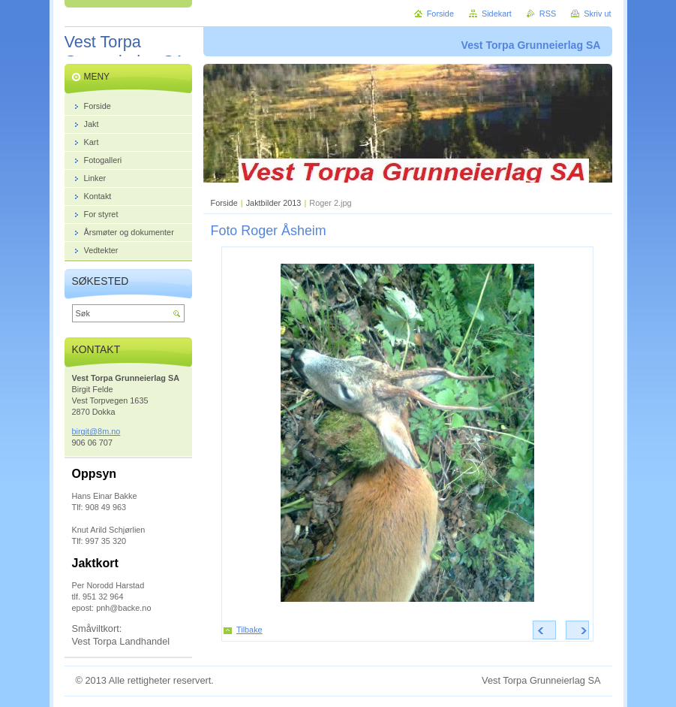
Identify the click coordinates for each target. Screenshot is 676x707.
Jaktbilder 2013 (274, 202)
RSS (547, 13)
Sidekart (497, 13)
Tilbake (249, 629)
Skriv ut (597, 13)
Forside (224, 202)
